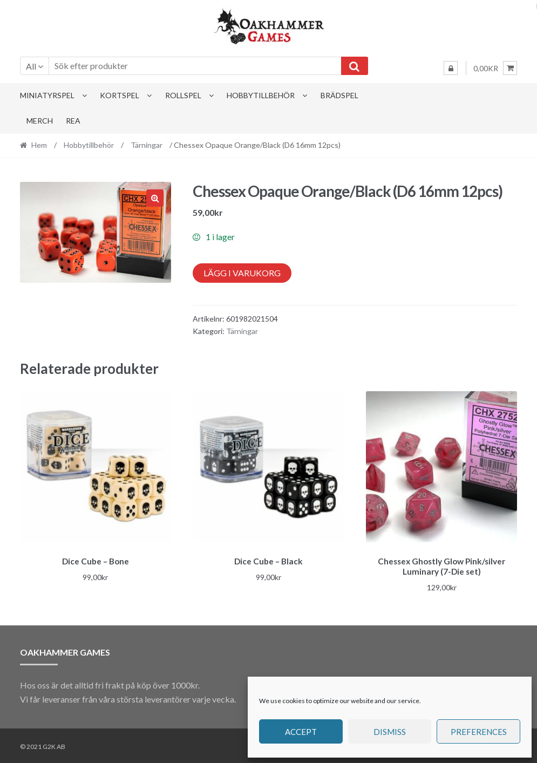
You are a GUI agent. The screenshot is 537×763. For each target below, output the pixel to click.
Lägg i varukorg (242, 273)
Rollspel (183, 95)
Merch (39, 120)
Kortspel (119, 95)
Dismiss (389, 732)
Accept (301, 732)
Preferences (479, 732)
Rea (73, 120)
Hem (39, 144)
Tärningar (146, 144)
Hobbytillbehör (261, 95)
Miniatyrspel (47, 95)
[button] (155, 198)
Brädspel (339, 95)
